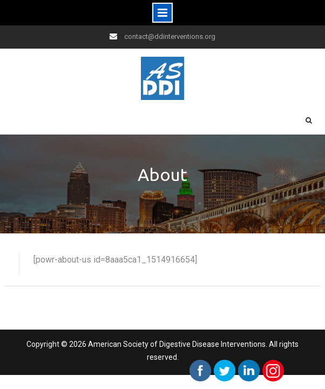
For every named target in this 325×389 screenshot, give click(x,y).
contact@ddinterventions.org (169, 36)
